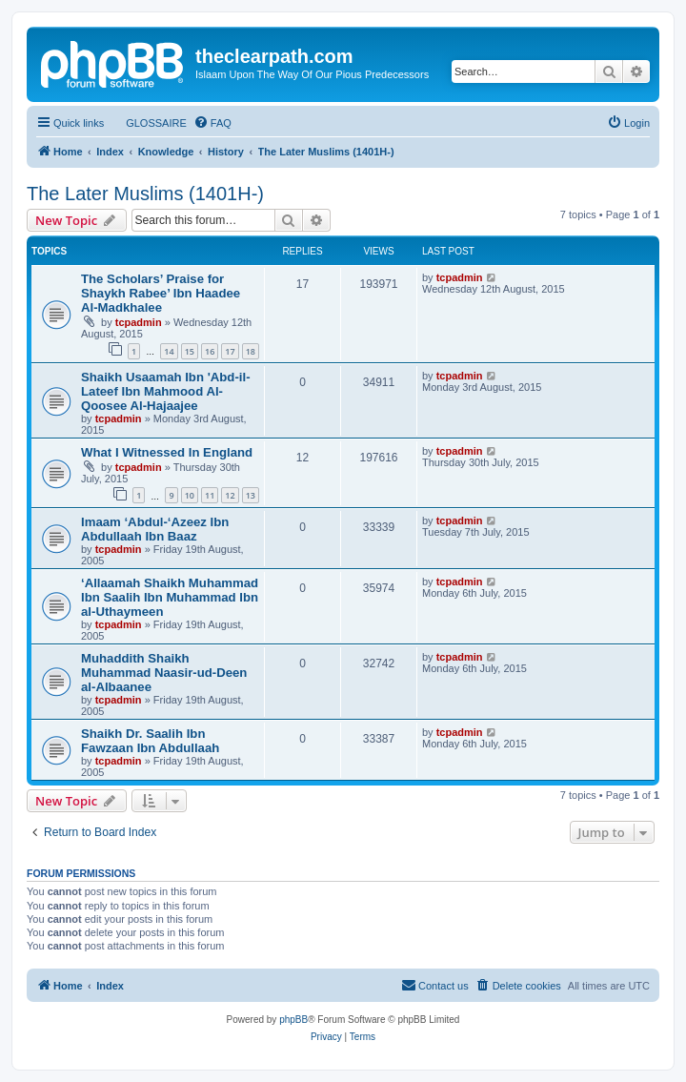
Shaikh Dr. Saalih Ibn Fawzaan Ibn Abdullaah (150, 740)
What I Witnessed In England (166, 452)
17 (229, 351)
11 (209, 495)
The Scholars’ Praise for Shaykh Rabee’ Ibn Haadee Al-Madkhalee (160, 293)
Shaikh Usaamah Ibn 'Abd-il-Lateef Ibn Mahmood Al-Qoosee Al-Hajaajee (166, 391)
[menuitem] (148, 123)
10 (189, 495)
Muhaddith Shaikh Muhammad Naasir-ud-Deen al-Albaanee (164, 672)
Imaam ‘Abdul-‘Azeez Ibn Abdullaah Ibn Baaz (155, 529)
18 (250, 351)
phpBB (293, 1019)
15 (189, 351)
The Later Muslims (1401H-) (145, 193)
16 (209, 351)
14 (168, 351)
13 (250, 495)
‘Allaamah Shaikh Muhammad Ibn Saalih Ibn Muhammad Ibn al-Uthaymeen (169, 597)
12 (229, 495)
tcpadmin (138, 322)
